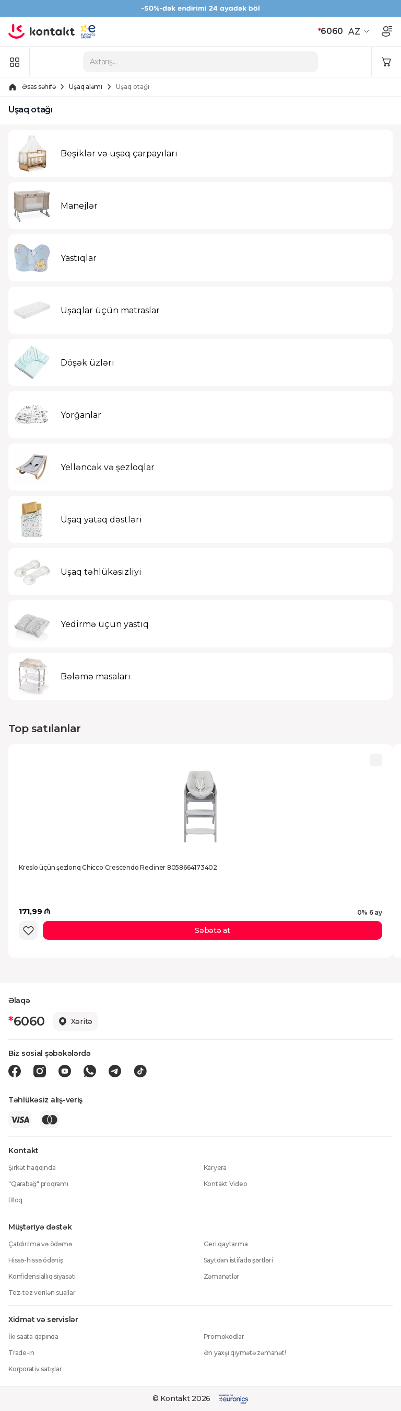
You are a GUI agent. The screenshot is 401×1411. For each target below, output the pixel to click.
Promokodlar (224, 1336)
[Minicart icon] (386, 61)
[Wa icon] (90, 1071)
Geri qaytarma (226, 1244)
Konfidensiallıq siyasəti (42, 1276)
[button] (360, 31)
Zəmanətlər (222, 1276)
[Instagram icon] (39, 1071)
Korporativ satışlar (35, 1369)
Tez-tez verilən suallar (41, 1292)
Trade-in (21, 1353)
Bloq (15, 1200)
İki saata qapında (33, 1336)
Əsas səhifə (38, 86)
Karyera (215, 1167)
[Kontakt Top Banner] (200, 8)
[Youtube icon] (64, 1071)
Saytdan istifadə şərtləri (238, 1260)
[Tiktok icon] (140, 1071)
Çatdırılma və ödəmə (40, 1244)
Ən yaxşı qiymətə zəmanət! (245, 1353)
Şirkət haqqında (31, 1167)
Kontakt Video (225, 1184)
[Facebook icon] (14, 1071)
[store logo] (41, 31)
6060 (330, 31)
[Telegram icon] (115, 1071)
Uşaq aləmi (85, 86)
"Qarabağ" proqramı (38, 1184)
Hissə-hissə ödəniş (35, 1260)
